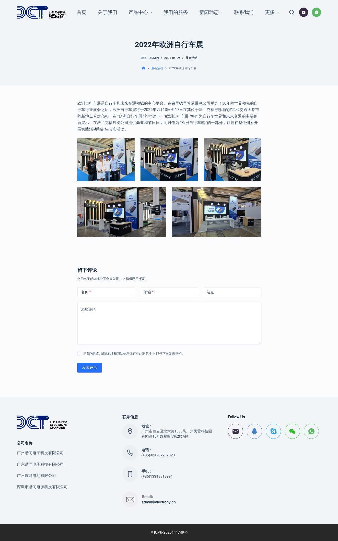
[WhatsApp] (316, 12)
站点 (210, 292)
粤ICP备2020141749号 (169, 532)
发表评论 (89, 367)
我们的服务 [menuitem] (175, 12)
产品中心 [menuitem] (140, 12)
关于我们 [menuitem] (107, 12)
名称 (86, 292)
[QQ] (254, 431)
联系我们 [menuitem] (244, 12)
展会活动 (191, 58)
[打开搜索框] (291, 12)
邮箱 (149, 292)
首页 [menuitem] (81, 12)
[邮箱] (303, 12)
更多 (272, 12)
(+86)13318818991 (157, 476)
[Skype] (273, 431)
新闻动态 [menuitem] (211, 12)
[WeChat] (292, 431)
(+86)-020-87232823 (158, 455)
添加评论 (88, 309)
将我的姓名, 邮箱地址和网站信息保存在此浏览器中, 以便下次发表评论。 (134, 353)
